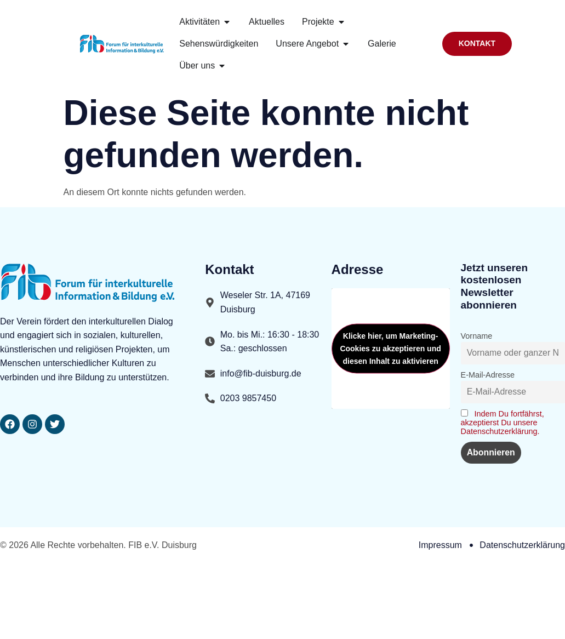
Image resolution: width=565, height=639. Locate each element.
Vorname (477, 336)
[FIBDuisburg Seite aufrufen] (32, 424)
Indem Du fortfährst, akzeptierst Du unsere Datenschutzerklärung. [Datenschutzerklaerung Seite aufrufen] (502, 422)
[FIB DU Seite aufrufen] (55, 424)
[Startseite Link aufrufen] (122, 44)
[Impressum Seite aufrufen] (440, 546)
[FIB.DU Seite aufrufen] (266, 21)
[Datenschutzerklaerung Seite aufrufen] (517, 546)
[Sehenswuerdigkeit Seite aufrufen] (218, 43)
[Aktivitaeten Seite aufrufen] (199, 21)
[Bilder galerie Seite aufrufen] (382, 43)
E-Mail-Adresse (488, 374)
